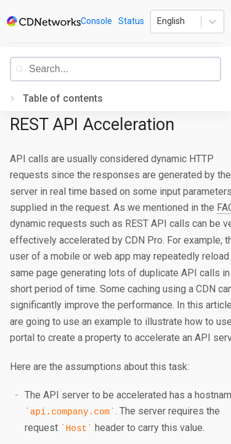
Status (131, 21)
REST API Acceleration (92, 124)
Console (96, 21)
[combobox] (124, 69)
